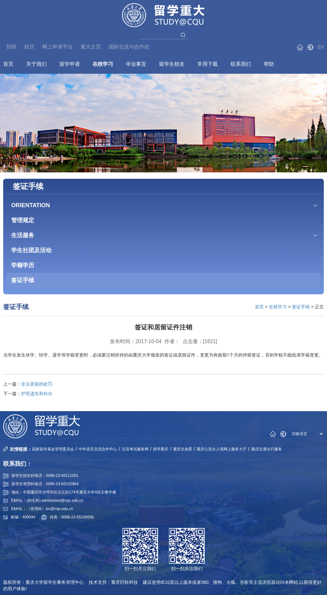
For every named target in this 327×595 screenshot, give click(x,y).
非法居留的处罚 (36, 384)
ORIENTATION (30, 205)
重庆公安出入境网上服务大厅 (222, 449)
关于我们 (36, 64)
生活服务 (22, 235)
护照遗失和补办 (36, 393)
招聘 (11, 46)
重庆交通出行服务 (266, 449)
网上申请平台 (57, 46)
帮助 (269, 64)
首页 (8, 64)
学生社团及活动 (31, 250)
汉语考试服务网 (135, 449)
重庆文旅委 (182, 449)
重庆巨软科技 (124, 582)
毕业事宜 (136, 64)
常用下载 (207, 64)
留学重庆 (160, 449)
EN (321, 46)
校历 (29, 46)
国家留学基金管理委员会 (53, 449)
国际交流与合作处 (129, 46)
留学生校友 (172, 64)
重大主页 (90, 46)
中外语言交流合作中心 (98, 449)
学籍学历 (22, 265)
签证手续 (22, 280)
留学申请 (69, 64)
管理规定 (22, 220)
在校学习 (103, 64)
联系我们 (241, 64)
